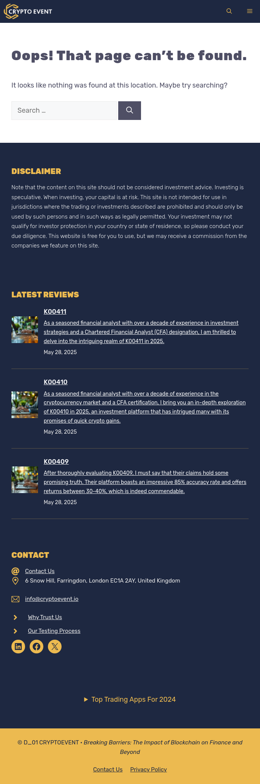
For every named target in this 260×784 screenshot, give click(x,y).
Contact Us (40, 571)
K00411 (55, 311)
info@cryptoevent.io (51, 599)
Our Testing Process (54, 631)
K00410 (56, 382)
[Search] (129, 110)
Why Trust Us (45, 617)
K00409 (56, 461)
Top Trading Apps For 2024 (133, 699)
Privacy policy (148, 769)
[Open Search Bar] (229, 11)
